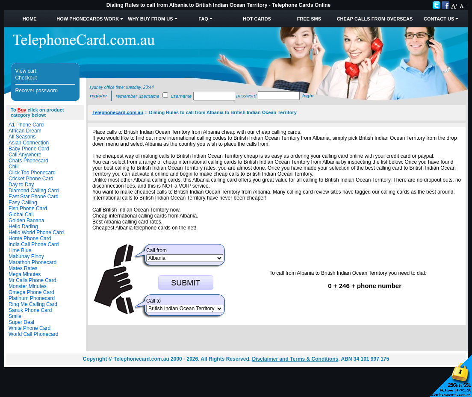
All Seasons (22, 137)
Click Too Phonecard (32, 173)
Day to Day (21, 185)
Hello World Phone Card (36, 232)
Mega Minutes (25, 274)
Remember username (137, 96)
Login (307, 95)
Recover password (36, 91)
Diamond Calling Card (34, 191)
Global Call (21, 215)
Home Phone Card (30, 238)
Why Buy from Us (150, 18)
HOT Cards (257, 18)
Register (98, 95)
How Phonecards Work (87, 18)
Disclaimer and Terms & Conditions (295, 359)
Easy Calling (23, 203)
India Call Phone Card (34, 244)
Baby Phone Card (29, 149)
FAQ (203, 18)
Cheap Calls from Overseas (375, 18)
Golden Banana (26, 220)
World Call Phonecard (34, 334)
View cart (25, 71)
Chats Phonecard (28, 161)
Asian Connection (29, 143)
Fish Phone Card (28, 209)
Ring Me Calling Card (33, 304)
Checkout (26, 78)
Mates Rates (23, 268)
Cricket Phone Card (31, 179)
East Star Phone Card (34, 197)
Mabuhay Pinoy (26, 256)
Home (30, 18)
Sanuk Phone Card (30, 310)
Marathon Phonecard (32, 262)
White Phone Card (29, 328)
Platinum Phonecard (32, 298)
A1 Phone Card (26, 125)
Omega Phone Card (31, 292)
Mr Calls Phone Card (32, 280)
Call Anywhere (25, 155)
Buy (22, 109)
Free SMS (309, 18)
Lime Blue (20, 250)
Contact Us (439, 18)
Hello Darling (23, 226)
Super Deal (21, 322)
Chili (13, 167)
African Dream (25, 131)
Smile (15, 316)
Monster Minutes (28, 286)
